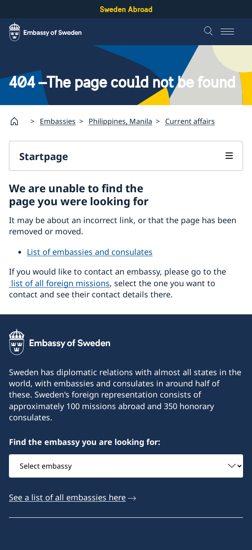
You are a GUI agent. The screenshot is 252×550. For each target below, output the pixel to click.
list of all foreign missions (59, 283)
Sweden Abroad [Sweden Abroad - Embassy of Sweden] (126, 9)
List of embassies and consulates (90, 251)
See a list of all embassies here (67, 497)
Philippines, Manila (120, 121)
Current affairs (190, 121)
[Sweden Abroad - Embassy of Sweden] (53, 32)
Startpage (43, 156)
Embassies (58, 121)
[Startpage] (18, 121)
